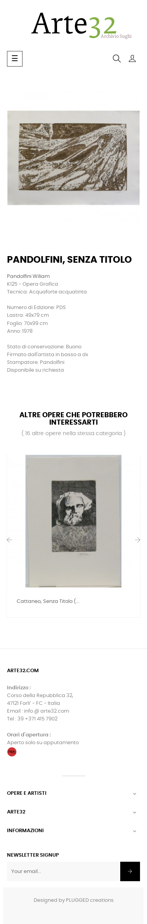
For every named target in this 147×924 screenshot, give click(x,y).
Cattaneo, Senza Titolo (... (48, 601)
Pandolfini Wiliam (28, 276)
